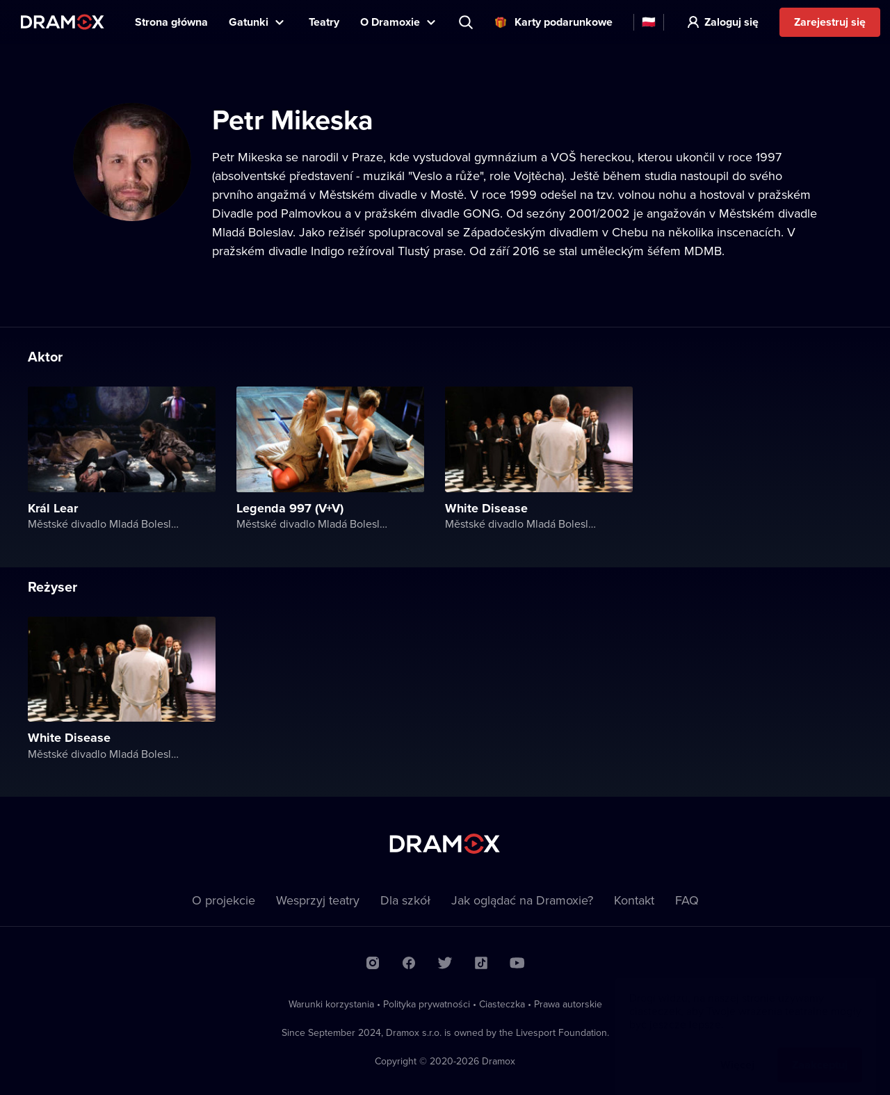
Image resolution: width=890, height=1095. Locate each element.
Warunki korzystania (331, 1004)
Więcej (737, 1051)
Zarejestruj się (830, 22)
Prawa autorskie (568, 1004)
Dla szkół (405, 900)
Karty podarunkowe (564, 22)
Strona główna (171, 22)
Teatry (324, 22)
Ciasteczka (502, 1004)
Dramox (62, 22)
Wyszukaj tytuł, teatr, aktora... (467, 22)
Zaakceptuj (820, 1051)
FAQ (687, 900)
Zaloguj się (731, 22)
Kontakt (634, 900)
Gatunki (248, 22)
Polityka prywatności (426, 1004)
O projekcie (223, 900)
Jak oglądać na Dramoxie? (522, 900)
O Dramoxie (390, 22)
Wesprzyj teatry (317, 900)
